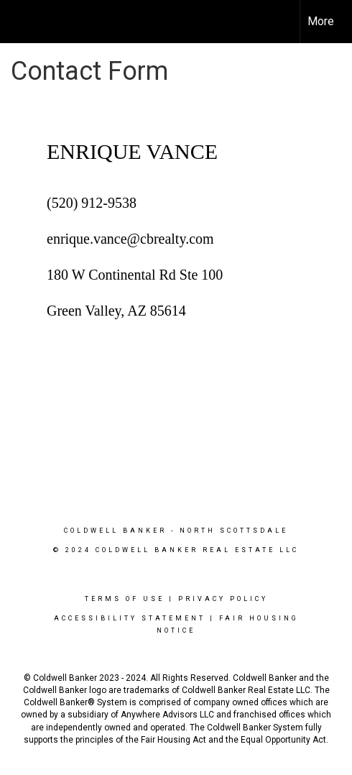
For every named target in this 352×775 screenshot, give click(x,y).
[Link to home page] (24, 21)
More (320, 21)
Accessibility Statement (129, 618)
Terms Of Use (125, 598)
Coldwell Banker (115, 530)
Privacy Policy (223, 598)
